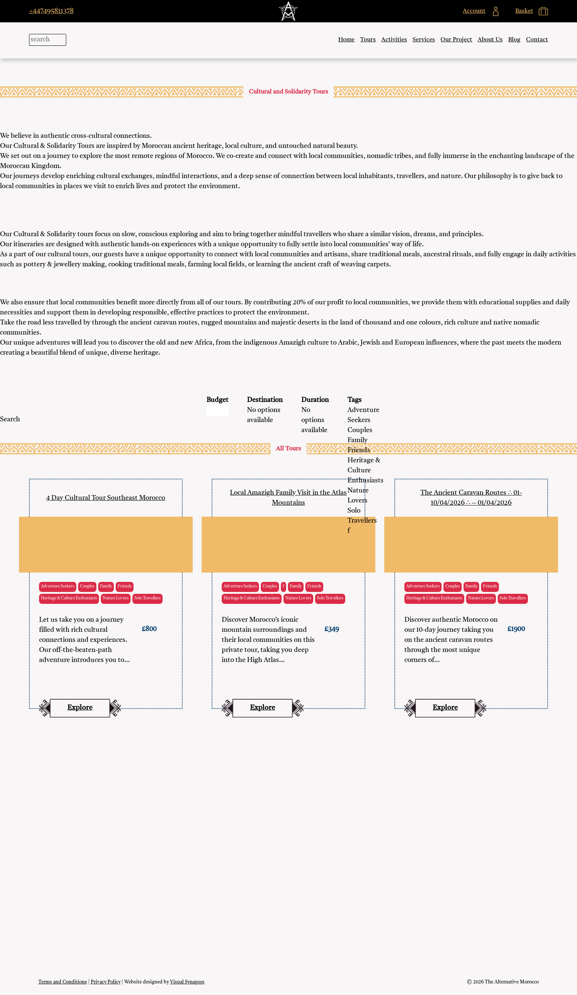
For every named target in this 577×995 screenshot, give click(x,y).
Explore (79, 708)
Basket (288, 836)
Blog (514, 40)
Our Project (456, 40)
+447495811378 (51, 11)
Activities (394, 40)
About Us (490, 40)
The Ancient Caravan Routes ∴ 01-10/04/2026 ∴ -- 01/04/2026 (471, 497)
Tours (368, 40)
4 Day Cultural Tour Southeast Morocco (105, 498)
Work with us (288, 867)
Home (346, 40)
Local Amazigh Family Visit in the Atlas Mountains (288, 497)
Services (424, 40)
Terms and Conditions (62, 982)
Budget (217, 400)
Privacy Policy (106, 982)
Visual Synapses (187, 982)
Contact (537, 40)
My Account (288, 820)
